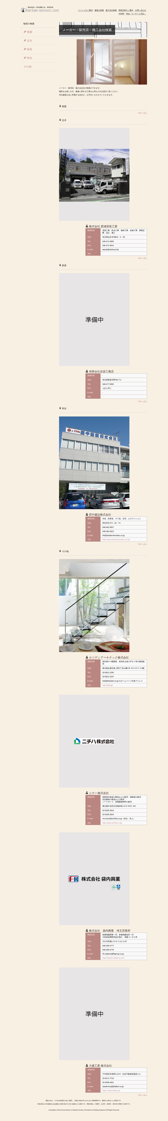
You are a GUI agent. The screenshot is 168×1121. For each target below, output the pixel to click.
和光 (28, 57)
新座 (28, 49)
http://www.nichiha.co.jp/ (112, 823)
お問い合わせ (140, 10)
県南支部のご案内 (126, 10)
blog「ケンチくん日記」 (136, 14)
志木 (28, 40)
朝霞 (28, 31)
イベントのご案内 (85, 10)
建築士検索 (99, 10)
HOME (121, 14)
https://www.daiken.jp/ (111, 1090)
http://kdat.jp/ (107, 685)
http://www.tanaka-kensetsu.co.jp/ (116, 539)
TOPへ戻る (142, 113)
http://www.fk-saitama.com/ (113, 958)
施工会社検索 (111, 10)
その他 (28, 66)
